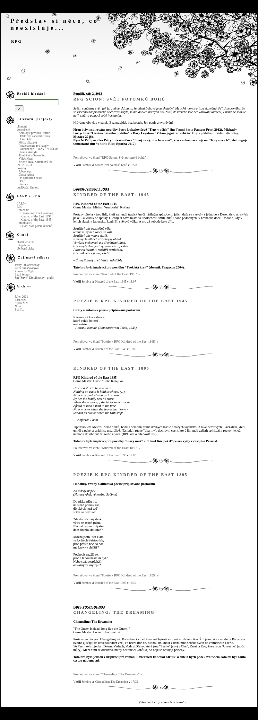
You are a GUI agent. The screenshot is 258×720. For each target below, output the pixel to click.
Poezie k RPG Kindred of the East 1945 (130, 301)
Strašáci (23, 184)
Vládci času (26, 158)
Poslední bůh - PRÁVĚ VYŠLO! (38, 149)
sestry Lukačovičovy (27, 265)
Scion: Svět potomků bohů (36, 226)
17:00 (132, 455)
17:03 (134, 681)
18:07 (132, 281)
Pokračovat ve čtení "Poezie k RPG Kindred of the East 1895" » (116, 575)
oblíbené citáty (25, 248)
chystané (22, 126)
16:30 (132, 582)
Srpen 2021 (22, 303)
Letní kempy (22, 274)
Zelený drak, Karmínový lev (35, 161)
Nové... (19, 306)
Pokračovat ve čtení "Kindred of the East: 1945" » (106, 274)
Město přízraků (28, 142)
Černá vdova (26, 174)
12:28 (133, 165)
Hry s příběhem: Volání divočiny (215, 133)
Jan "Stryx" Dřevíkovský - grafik (34, 277)
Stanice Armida (28, 152)
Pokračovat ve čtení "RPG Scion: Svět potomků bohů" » (110, 157)
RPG (16, 41)
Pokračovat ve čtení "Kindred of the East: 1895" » (106, 448)
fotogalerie (23, 245)
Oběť (22, 181)
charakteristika (25, 242)
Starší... (19, 309)
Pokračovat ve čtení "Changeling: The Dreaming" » (107, 674)
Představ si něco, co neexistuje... (54, 24)
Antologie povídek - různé (34, 133)
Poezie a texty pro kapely (34, 145)
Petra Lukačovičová (27, 268)
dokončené (23, 129)
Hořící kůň (25, 139)
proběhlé (24, 210)
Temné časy (184, 129)
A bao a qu (25, 171)
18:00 (132, 349)
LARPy (21, 203)
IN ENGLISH (25, 165)
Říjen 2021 (21, 296)
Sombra (86, 165)
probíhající (25, 222)
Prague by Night (24, 271)
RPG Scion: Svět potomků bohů (119, 99)
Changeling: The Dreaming (37, 213)
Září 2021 (20, 300)
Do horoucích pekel (30, 178)
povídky (21, 168)
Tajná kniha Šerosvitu (32, 155)
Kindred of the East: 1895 (36, 216)
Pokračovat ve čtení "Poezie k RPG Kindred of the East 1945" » (116, 341)
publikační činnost (28, 187)
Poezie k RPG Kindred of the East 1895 (130, 474)
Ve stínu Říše (105, 143)
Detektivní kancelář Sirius (34, 136)
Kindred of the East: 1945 (36, 219)
